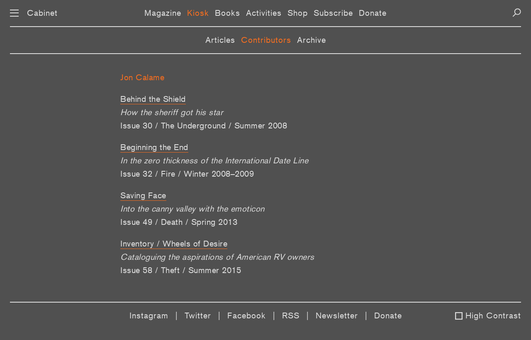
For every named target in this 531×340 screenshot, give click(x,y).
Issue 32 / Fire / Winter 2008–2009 (187, 174)
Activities (264, 13)
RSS (291, 315)
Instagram (148, 315)
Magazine (162, 13)
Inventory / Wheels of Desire (173, 244)
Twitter (198, 315)
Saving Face (143, 195)
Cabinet (42, 13)
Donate (373, 13)
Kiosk (198, 13)
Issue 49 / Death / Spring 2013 (178, 222)
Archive (311, 40)
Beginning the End (154, 147)
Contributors (266, 40)
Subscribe (333, 13)
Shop (297, 13)
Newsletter (337, 315)
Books (227, 13)
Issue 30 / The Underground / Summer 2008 (203, 126)
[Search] (516, 12)
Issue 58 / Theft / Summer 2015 (180, 270)
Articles (220, 40)
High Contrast (493, 315)
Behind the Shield (153, 99)
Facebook (246, 315)
